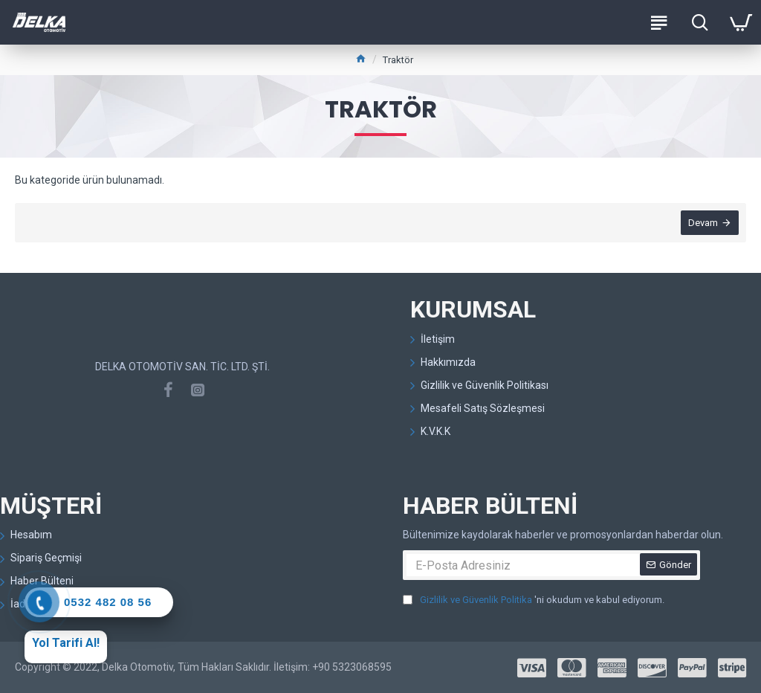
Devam (703, 222)
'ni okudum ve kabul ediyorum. (533, 600)
